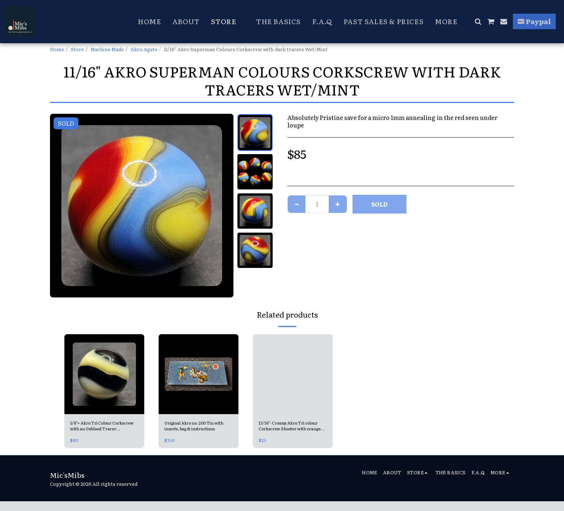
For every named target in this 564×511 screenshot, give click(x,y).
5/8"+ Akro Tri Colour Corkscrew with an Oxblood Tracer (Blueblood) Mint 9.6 (102, 427)
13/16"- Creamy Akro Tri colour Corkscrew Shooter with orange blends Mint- (290, 427)
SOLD (379, 204)
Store (77, 49)
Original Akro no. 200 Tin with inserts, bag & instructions (194, 427)
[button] (478, 21)
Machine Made (107, 49)
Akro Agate (144, 49)
